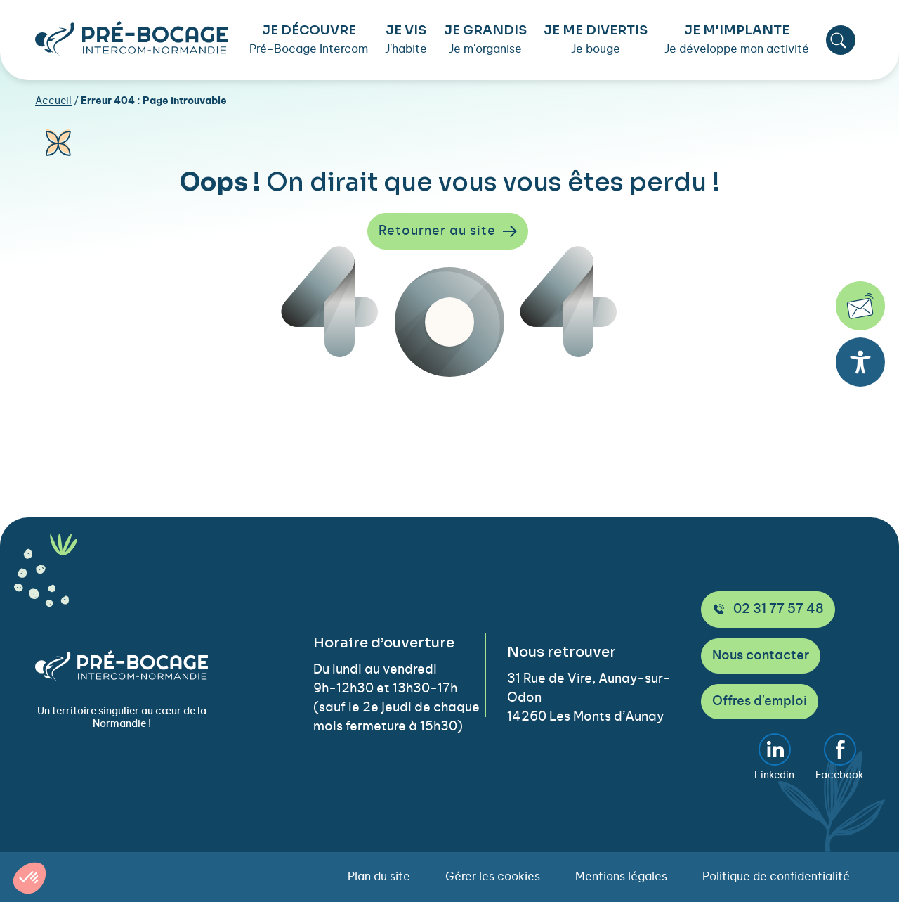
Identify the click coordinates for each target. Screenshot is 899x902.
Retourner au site (448, 231)
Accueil (53, 101)
